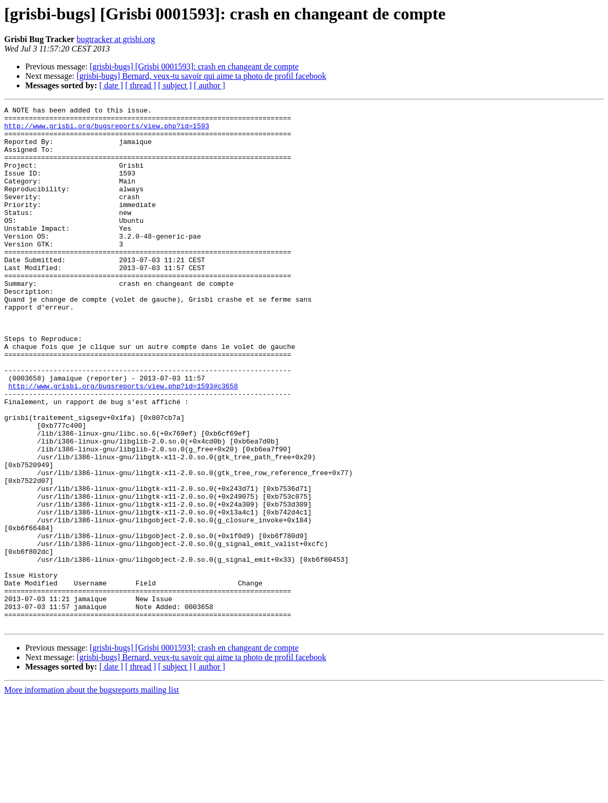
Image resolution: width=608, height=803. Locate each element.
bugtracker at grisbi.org (116, 39)
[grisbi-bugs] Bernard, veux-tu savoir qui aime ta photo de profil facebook (201, 75)
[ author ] (209, 85)
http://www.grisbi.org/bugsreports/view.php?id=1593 (106, 130)
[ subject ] (175, 85)
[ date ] (111, 85)
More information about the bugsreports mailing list (91, 793)
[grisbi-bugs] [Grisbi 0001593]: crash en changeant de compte (194, 66)
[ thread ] (140, 85)
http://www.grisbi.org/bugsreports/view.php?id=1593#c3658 (123, 442)
